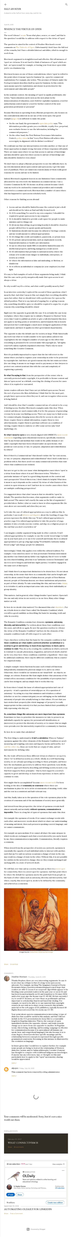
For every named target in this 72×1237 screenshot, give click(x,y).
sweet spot (60, 869)
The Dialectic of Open (25, 47)
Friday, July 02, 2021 (26, 1068)
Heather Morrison (19, 977)
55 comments (19, 1147)
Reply (14, 1063)
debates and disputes (31, 515)
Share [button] (6, 964)
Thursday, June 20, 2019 (37, 977)
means (23, 35)
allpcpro (15, 1068)
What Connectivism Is (23, 1142)
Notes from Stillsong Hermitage (41, 952)
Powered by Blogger (36, 1229)
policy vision (22, 138)
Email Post (14, 964)
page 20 (15, 119)
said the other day (11, 747)
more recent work (48, 782)
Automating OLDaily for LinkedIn (28, 1209)
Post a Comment (16, 1213)
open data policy (46, 123)
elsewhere (59, 607)
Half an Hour (12, 8)
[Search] (66, 3)
